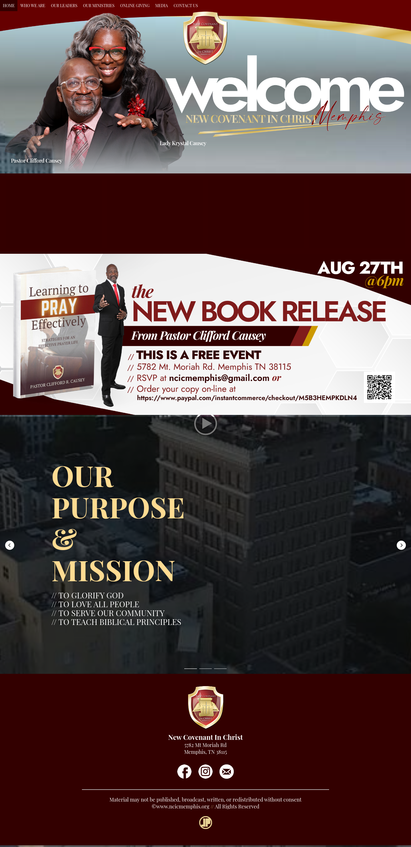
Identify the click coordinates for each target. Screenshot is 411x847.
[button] (54, 213)
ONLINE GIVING (135, 5)
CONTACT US (186, 5)
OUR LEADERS (64, 5)
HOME (9, 5)
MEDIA (161, 5)
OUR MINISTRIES (98, 5)
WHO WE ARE (32, 5)
